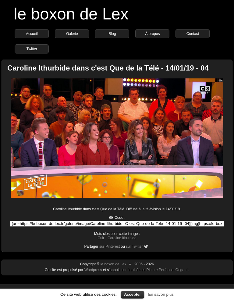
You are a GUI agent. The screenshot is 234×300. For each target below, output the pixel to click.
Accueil (32, 34)
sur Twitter (134, 246)
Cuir (101, 238)
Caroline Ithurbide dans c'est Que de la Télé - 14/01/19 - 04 (108, 68)
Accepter (132, 294)
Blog (112, 34)
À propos (152, 34)
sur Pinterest (109, 246)
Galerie (72, 34)
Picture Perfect (158, 270)
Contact (192, 34)
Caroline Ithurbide (122, 238)
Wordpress (93, 270)
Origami (182, 270)
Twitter (32, 49)
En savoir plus (161, 294)
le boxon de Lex (71, 14)
